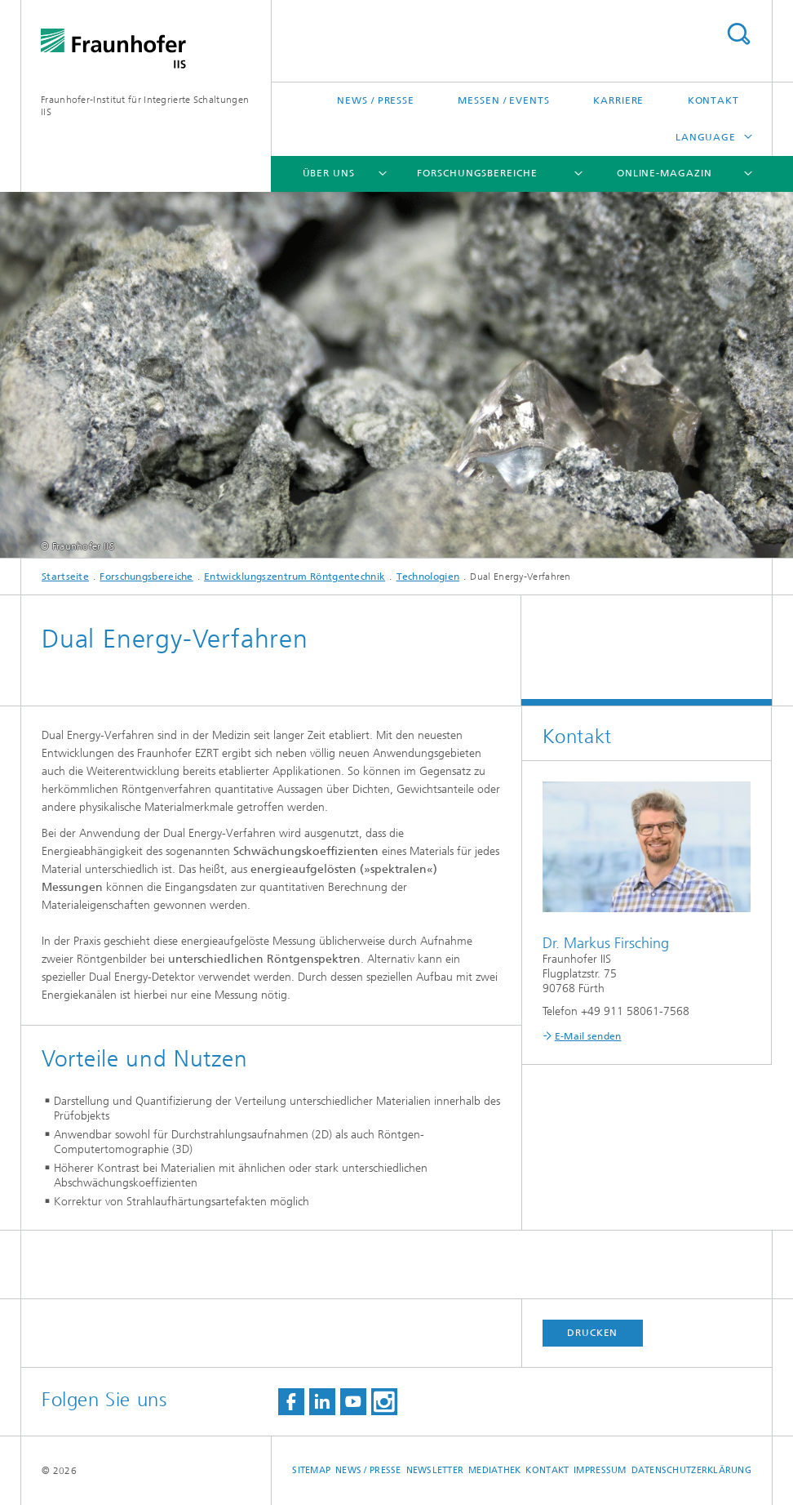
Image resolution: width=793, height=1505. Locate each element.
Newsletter (435, 1470)
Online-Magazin (664, 173)
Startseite (65, 576)
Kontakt (713, 100)
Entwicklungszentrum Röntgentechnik (294, 576)
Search (738, 33)
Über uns (329, 173)
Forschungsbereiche (477, 173)
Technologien (428, 576)
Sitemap (311, 1470)
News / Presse (375, 100)
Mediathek (494, 1470)
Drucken (592, 1332)
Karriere (618, 100)
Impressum (600, 1470)
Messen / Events (504, 100)
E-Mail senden (588, 1036)
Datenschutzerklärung (691, 1470)
